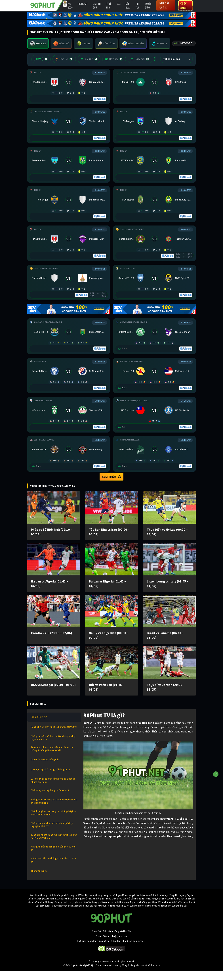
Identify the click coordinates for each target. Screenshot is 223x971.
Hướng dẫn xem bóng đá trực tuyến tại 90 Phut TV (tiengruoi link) (54, 801)
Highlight (83, 3)
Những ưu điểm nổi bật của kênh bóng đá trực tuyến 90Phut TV (53, 738)
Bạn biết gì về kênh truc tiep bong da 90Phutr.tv (54, 726)
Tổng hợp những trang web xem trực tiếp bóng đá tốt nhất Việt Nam (54, 836)
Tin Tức (137, 5)
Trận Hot (64, 59)
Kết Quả (127, 5)
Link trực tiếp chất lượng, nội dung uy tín (50, 769)
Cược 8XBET (184, 5)
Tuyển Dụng (148, 5)
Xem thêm (111, 477)
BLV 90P (89, 59)
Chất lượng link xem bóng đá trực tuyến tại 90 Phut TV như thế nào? (53, 813)
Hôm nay (114, 59)
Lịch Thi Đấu (97, 5)
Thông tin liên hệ (39, 870)
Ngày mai (140, 59)
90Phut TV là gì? (39, 717)
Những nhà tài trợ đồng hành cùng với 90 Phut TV (53, 848)
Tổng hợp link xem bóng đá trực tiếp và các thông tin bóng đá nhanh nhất (52, 749)
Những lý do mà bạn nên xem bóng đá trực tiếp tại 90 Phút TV (52, 825)
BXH (119, 3)
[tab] (38, 43)
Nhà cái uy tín (164, 5)
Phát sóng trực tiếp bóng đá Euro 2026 (50, 790)
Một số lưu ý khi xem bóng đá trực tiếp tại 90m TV (53, 860)
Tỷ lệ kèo (108, 5)
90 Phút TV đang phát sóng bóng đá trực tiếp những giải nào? (53, 780)
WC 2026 (70, 5)
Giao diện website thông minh (45, 759)
